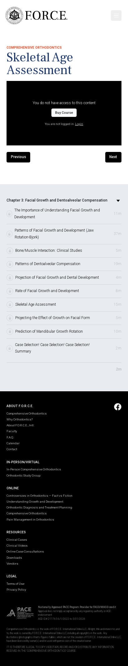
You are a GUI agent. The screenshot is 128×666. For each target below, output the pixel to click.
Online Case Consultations (25, 551)
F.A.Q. (10, 437)
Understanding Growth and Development (35, 501)
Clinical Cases (17, 539)
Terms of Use (15, 583)
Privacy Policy (16, 589)
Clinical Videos (17, 545)
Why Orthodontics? (20, 419)
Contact (12, 449)
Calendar (13, 443)
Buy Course (64, 113)
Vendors (12, 563)
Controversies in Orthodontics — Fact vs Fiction (40, 495)
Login (79, 124)
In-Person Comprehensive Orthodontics (34, 469)
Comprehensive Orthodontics (27, 413)
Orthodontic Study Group (23, 475)
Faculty (12, 431)
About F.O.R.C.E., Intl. (20, 425)
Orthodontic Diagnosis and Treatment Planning (39, 507)
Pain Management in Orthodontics (30, 519)
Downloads (14, 557)
